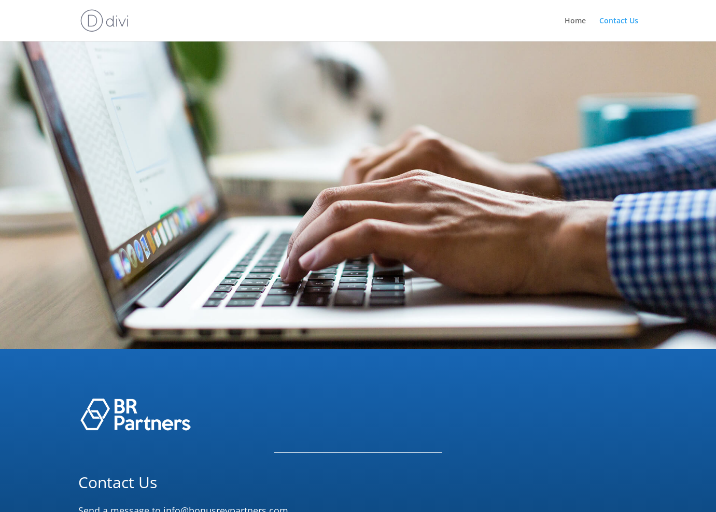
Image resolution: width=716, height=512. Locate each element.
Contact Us (618, 21)
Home (575, 21)
